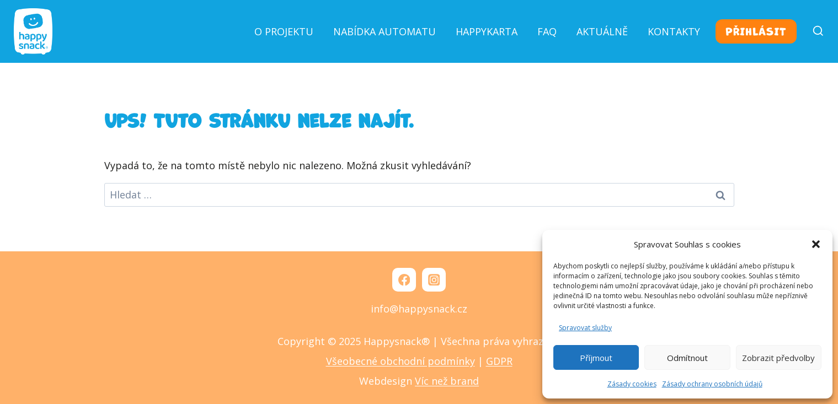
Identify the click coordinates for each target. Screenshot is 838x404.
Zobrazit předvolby (778, 357)
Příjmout (596, 357)
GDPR (499, 361)
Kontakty (674, 31)
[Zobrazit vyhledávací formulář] (813, 31)
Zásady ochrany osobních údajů (712, 384)
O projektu (283, 31)
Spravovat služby (585, 327)
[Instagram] (434, 280)
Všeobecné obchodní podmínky (400, 361)
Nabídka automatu (384, 31)
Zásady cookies (631, 384)
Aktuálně (602, 31)
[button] (815, 244)
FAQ (547, 31)
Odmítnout (687, 357)
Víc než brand (447, 380)
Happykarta (486, 31)
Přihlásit (756, 31)
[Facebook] (404, 280)
